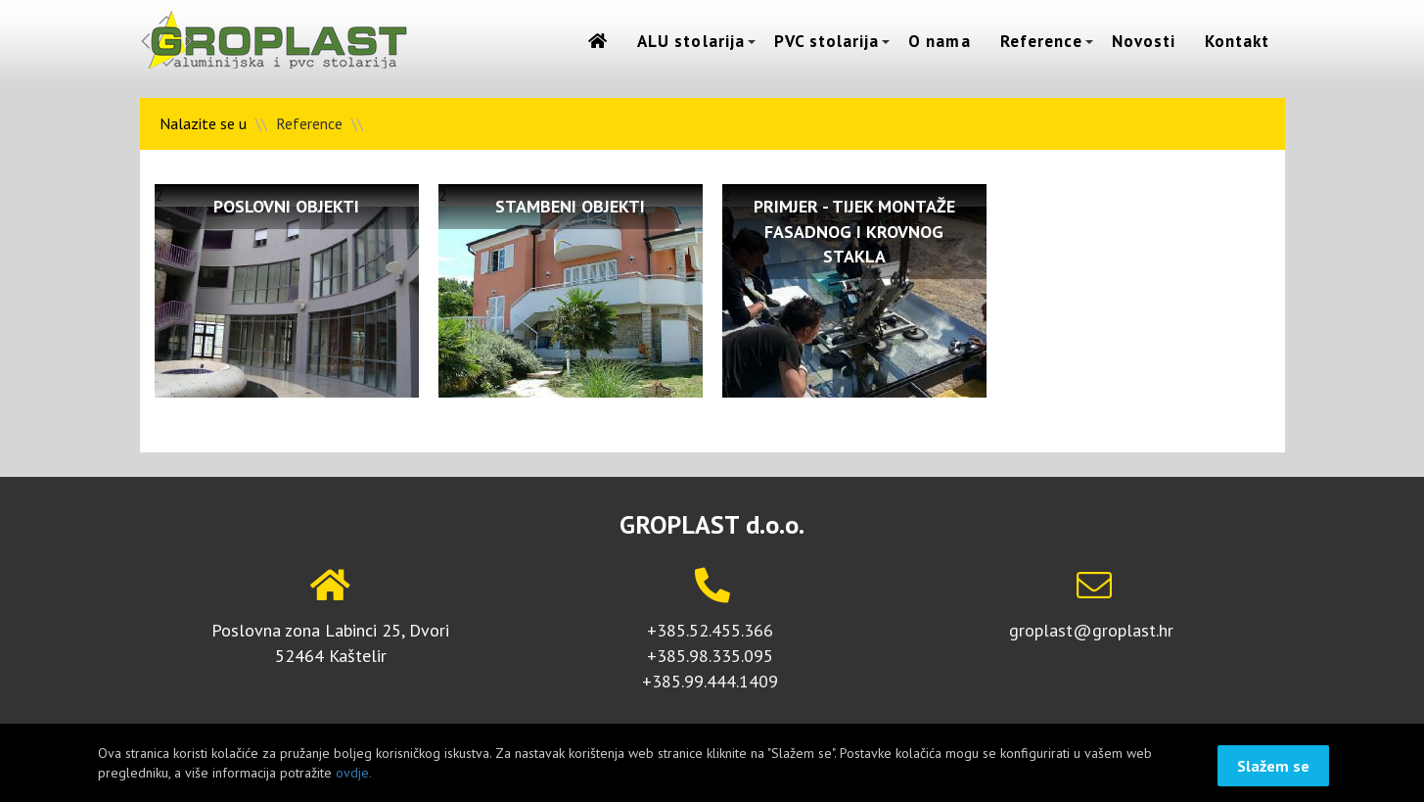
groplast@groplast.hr (1091, 630)
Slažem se (1273, 766)
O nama (939, 41)
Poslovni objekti (286, 206)
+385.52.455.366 (710, 630)
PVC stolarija (827, 41)
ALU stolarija (691, 41)
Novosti (1143, 41)
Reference (1041, 41)
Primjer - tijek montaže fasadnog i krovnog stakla (854, 231)
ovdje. (354, 772)
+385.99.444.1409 (710, 681)
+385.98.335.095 (710, 655)
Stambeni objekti (570, 206)
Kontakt (1237, 41)
